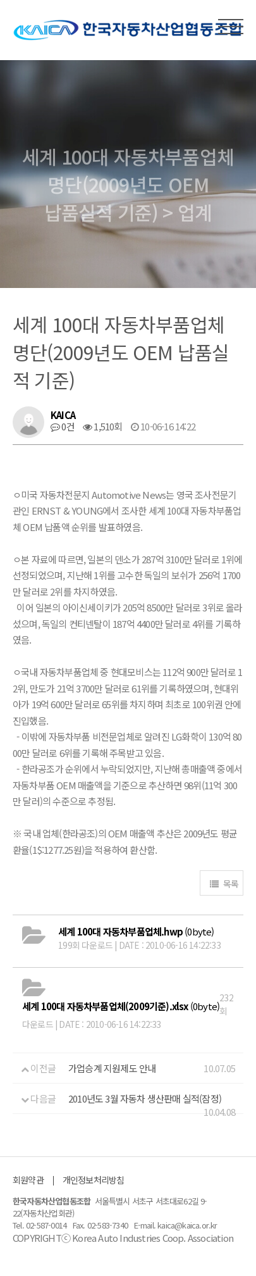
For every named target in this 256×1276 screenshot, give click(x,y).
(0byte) (136, 931)
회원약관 (28, 1179)
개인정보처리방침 (94, 1179)
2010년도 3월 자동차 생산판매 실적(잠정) (144, 1098)
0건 (63, 426)
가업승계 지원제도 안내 (111, 1068)
